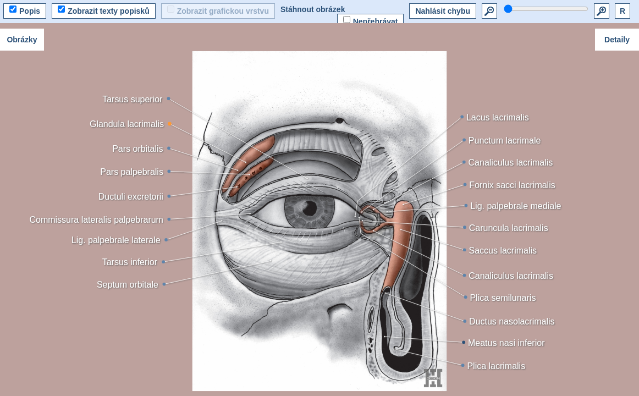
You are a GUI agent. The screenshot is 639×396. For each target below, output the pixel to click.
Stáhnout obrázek (312, 9)
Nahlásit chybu (442, 11)
